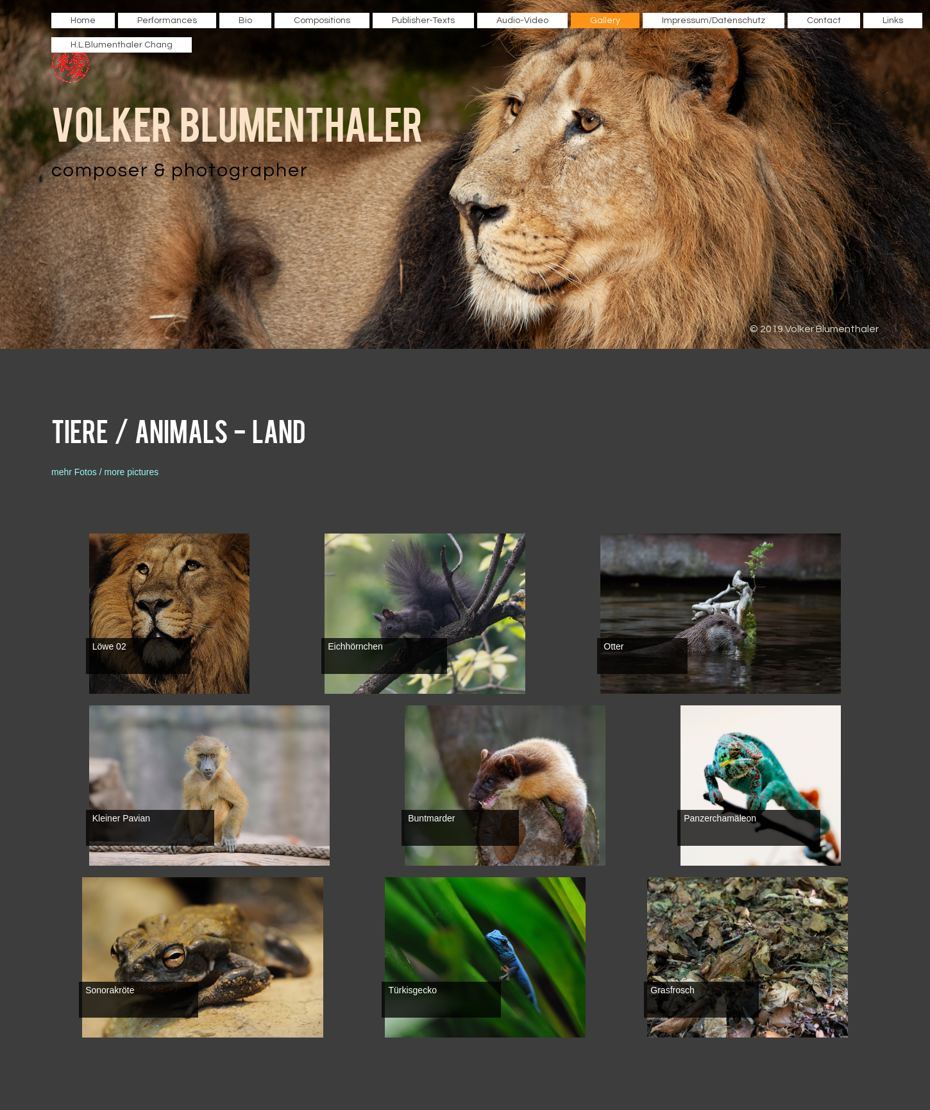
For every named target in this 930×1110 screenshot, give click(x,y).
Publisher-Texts (423, 20)
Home (83, 20)
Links (893, 20)
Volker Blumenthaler (237, 122)
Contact (824, 20)
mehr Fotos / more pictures (104, 472)
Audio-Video (522, 20)
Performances (167, 20)
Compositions (322, 20)
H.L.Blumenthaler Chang (122, 44)
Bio (245, 20)
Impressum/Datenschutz (713, 20)
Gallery (605, 20)
